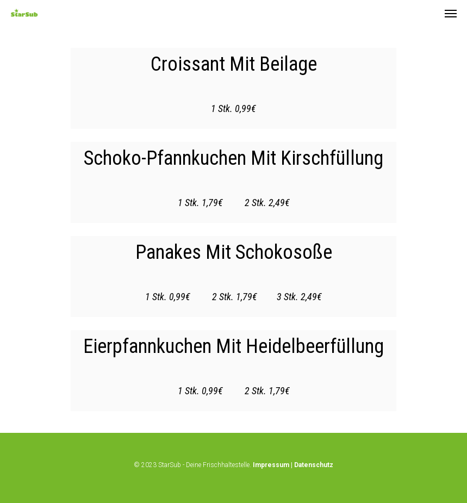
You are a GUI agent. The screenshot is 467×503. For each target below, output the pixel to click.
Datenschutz (313, 465)
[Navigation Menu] (451, 13)
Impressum (271, 465)
